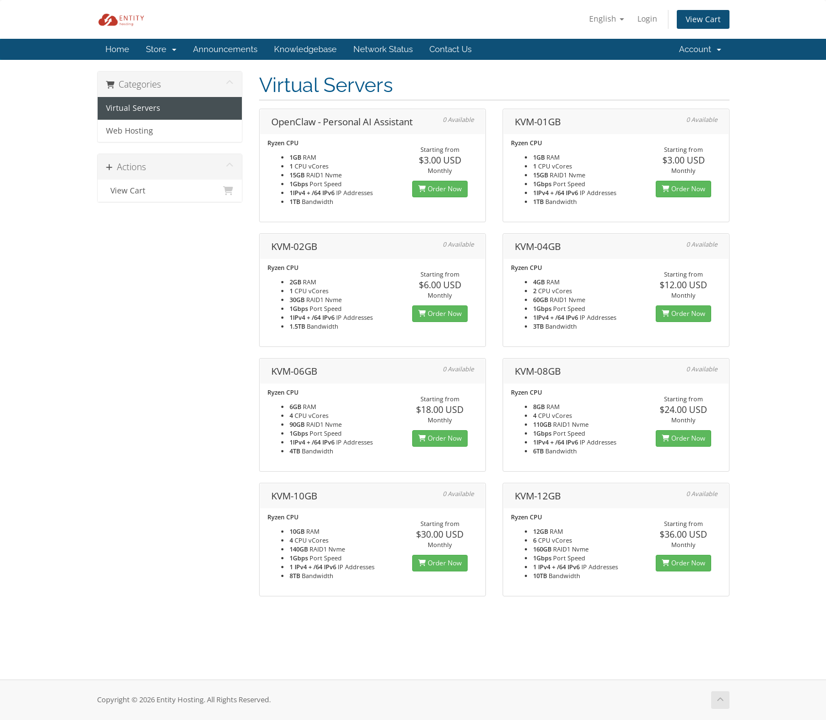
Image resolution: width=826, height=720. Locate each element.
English (606, 18)
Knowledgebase (305, 49)
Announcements (225, 49)
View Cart (703, 19)
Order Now (440, 188)
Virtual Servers (133, 108)
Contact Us (450, 49)
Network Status (383, 49)
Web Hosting (129, 131)
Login (647, 18)
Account (700, 49)
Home (117, 49)
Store (161, 49)
